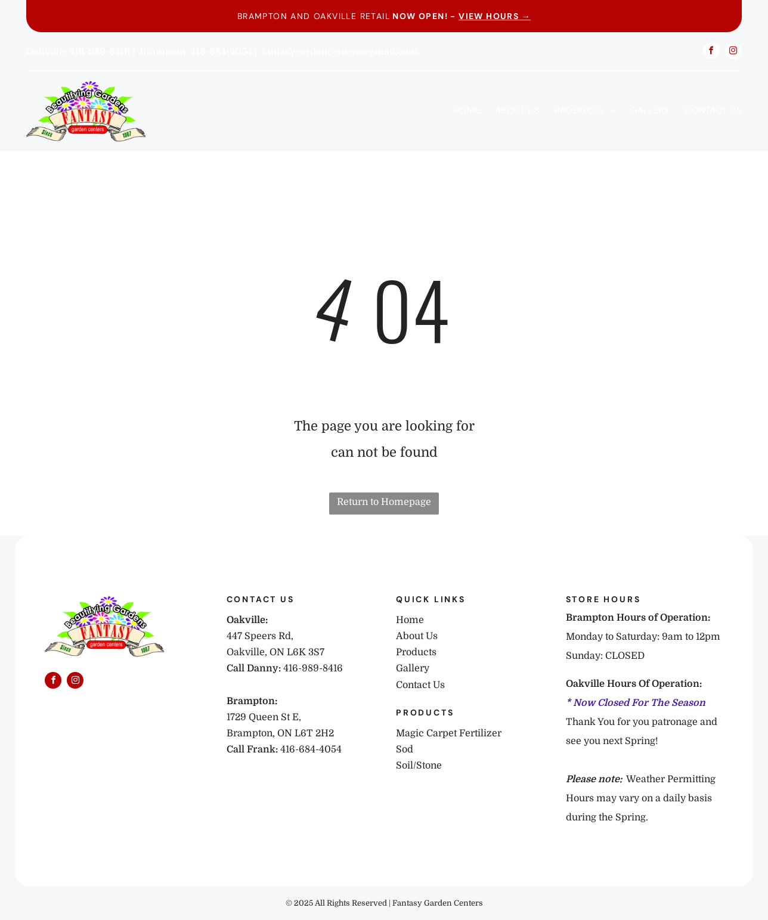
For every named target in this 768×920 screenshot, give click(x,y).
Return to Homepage (384, 502)
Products (416, 652)
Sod (404, 749)
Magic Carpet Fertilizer (448, 733)
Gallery (412, 668)
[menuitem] (459, 110)
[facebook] (711, 52)
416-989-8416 (313, 668)
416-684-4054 (311, 749)
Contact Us (420, 685)
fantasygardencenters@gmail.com (340, 52)
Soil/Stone (419, 765)
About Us (417, 636)
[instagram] (733, 52)
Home (410, 620)
